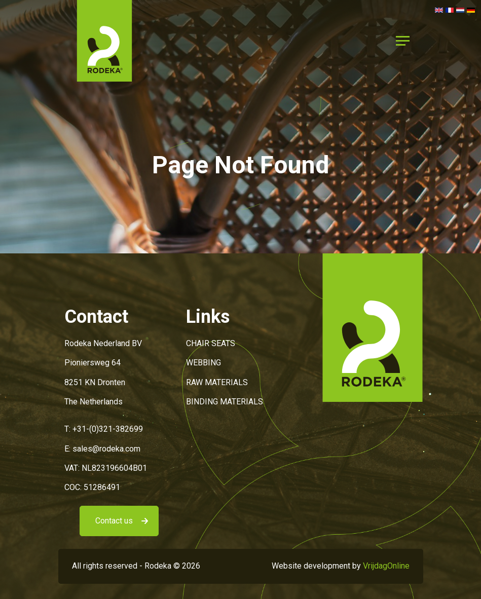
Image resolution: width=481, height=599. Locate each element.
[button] (104, 40)
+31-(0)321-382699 (107, 429)
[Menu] (403, 41)
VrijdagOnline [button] (386, 566)
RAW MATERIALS (217, 382)
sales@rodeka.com (106, 449)
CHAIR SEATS (210, 343)
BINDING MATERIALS (224, 401)
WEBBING (203, 362)
